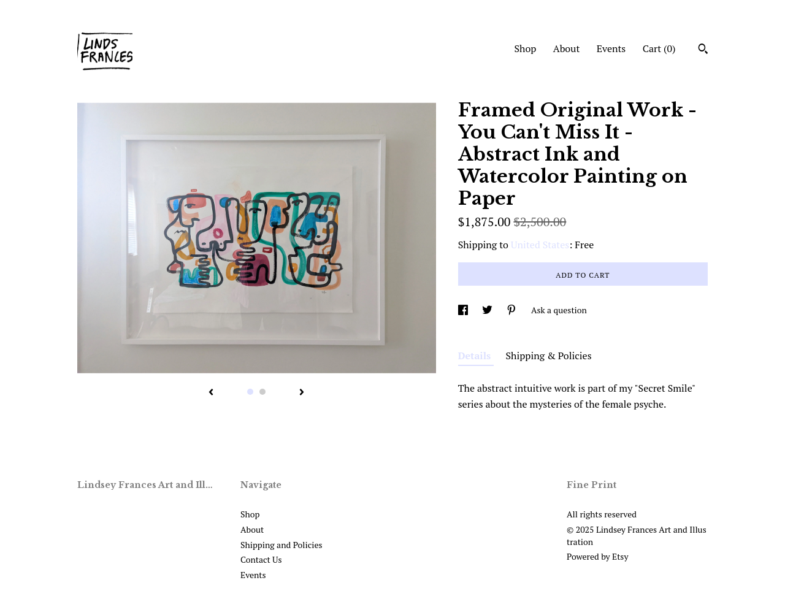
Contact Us (261, 559)
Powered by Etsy (597, 556)
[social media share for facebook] (464, 310)
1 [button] (250, 392)
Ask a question (559, 310)
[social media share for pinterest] (512, 310)
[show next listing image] (302, 393)
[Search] (703, 50)
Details (476, 355)
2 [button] (262, 392)
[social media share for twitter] (488, 310)
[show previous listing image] (211, 393)
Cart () (659, 48)
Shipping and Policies (281, 545)
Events (611, 48)
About (566, 48)
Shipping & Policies (549, 355)
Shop (525, 48)
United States (540, 244)
